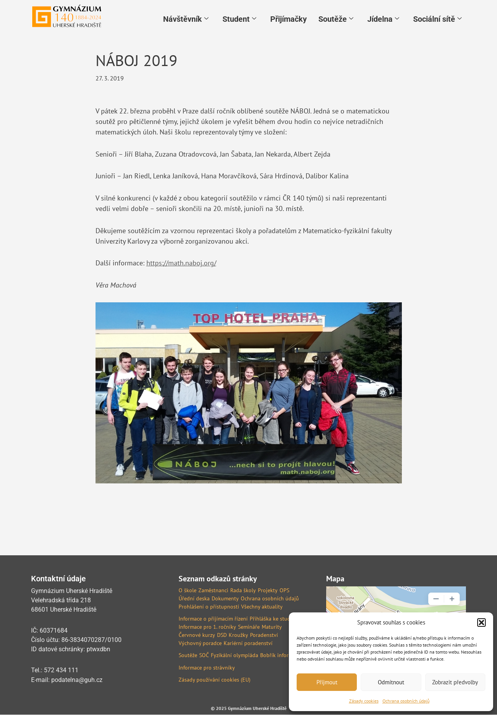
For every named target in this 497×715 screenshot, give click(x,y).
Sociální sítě (437, 18)
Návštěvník (186, 18)
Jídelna (383, 18)
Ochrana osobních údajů (405, 701)
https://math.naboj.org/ (181, 264)
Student (239, 18)
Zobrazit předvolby (455, 682)
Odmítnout (391, 682)
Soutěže (335, 18)
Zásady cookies (364, 701)
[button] (481, 622)
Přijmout (326, 682)
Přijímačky (288, 18)
